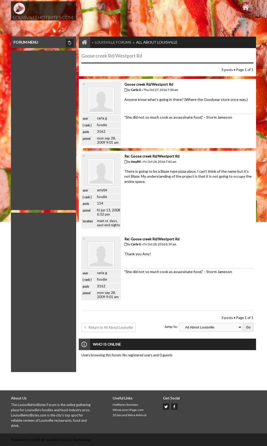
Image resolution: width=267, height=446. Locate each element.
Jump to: (171, 327)
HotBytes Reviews (125, 405)
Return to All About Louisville (108, 327)
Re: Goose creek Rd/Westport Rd (151, 156)
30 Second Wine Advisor (130, 415)
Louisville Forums (113, 42)
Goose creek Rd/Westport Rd (111, 56)
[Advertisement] (44, 129)
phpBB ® (37, 440)
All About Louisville (157, 42)
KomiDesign (82, 440)
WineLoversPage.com (128, 410)
